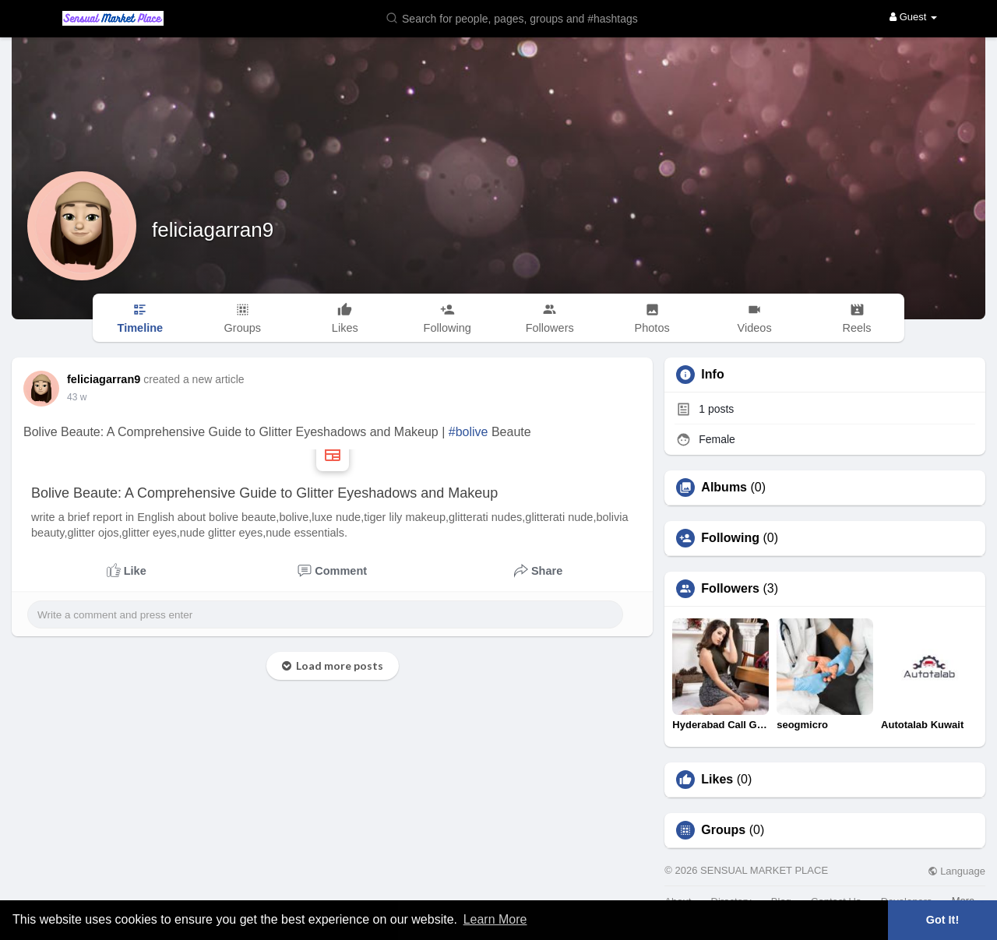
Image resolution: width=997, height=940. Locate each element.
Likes (717, 779)
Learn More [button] (495, 919)
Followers (730, 589)
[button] (522, 17)
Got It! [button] (942, 920)
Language (956, 871)
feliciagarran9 (212, 229)
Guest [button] (913, 17)
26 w (76, 397)
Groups (723, 830)
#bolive (468, 431)
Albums (724, 487)
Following (730, 538)
